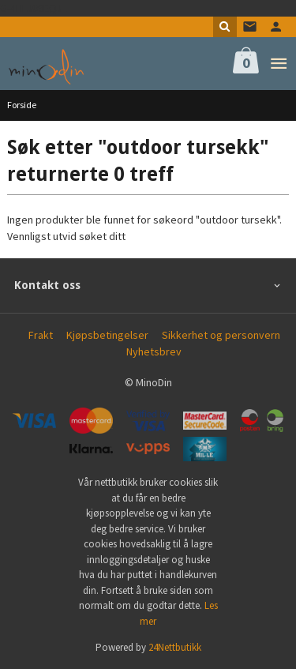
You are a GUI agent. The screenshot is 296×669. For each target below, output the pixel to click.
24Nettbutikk (174, 647)
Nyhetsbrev (154, 351)
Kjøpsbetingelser (107, 335)
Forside (21, 105)
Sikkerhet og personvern (221, 335)
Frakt (40, 335)
